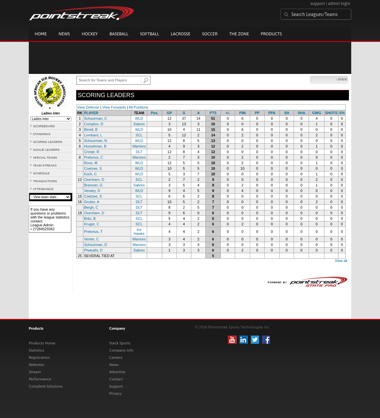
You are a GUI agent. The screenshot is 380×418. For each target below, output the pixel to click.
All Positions (138, 107)
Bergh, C (91, 207)
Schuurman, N (95, 141)
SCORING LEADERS (47, 142)
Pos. (154, 113)
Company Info (121, 350)
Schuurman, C (95, 118)
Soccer (209, 33)
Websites (36, 364)
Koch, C (90, 174)
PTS (213, 113)
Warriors (139, 146)
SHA (301, 113)
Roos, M (90, 163)
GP (169, 113)
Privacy (115, 393)
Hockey (90, 33)
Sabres (139, 124)
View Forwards (114, 107)
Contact (116, 379)
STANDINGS (42, 134)
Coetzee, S (93, 168)
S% (342, 113)
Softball (149, 33)
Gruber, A (91, 202)
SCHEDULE (41, 173)
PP (257, 113)
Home (41, 33)
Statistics (36, 350)
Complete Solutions (45, 386)
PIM (242, 113)
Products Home (42, 343)
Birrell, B (91, 129)
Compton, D (93, 124)
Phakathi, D (93, 250)
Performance (40, 379)
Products (271, 33)
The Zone (239, 33)
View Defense (88, 107)
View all (341, 261)
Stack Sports (119, 343)
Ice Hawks (139, 231)
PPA (272, 113)
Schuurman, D (95, 245)
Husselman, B (95, 146)
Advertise (117, 372)
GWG (316, 113)
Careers (115, 357)
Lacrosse (180, 33)
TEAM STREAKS (45, 165)
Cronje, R (91, 152)
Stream (35, 372)
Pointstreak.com (81, 14)
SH (286, 113)
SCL (139, 135)
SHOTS (331, 113)
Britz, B (89, 218)
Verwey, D (92, 191)
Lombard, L (93, 135)
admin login (339, 3)
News (64, 33)
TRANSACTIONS (45, 181)
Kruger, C (91, 224)
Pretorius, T (93, 232)
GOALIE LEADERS (46, 149)
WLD (139, 118)
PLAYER (91, 113)
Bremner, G (93, 185)
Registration (39, 357)
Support (116, 386)
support (317, 3)
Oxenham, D (94, 180)
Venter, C (91, 239)
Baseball (119, 33)
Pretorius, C (93, 157)
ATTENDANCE (43, 189)
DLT (139, 152)
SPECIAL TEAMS (45, 157)
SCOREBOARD (44, 126)
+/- (228, 113)
